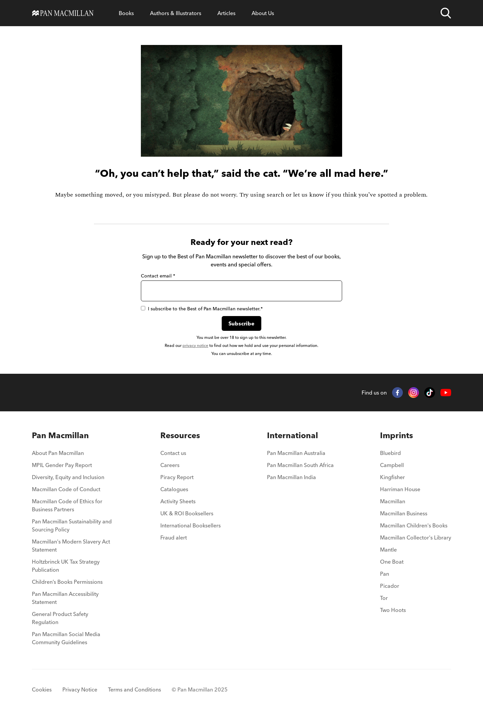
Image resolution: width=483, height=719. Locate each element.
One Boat (392, 561)
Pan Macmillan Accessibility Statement (65, 597)
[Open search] (445, 13)
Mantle (388, 549)
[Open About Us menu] (263, 13)
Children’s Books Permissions (67, 581)
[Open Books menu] (126, 13)
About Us (263, 13)
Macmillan (392, 501)
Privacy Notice (79, 689)
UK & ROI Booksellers (186, 513)
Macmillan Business (403, 513)
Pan (384, 573)
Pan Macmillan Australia (296, 453)
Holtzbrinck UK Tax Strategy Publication (66, 565)
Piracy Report (177, 477)
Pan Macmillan (60, 435)
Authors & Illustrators (175, 13)
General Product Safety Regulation (60, 618)
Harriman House (400, 489)
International (292, 435)
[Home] (63, 13)
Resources (180, 435)
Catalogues (174, 489)
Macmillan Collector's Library (415, 537)
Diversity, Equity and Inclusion (68, 477)
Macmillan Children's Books (413, 525)
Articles (226, 13)
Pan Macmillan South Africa (300, 465)
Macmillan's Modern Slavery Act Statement (71, 545)
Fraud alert (173, 537)
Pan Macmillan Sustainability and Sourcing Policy (72, 525)
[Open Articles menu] (226, 13)
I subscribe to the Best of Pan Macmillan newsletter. (202, 309)
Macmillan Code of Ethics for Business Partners (67, 505)
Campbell (392, 465)
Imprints (396, 435)
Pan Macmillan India (291, 477)
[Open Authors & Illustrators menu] (175, 13)
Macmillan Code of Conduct (66, 489)
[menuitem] (73, 455)
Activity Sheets (178, 501)
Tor (384, 598)
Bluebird (390, 453)
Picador (389, 585)
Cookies (42, 689)
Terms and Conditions (134, 689)
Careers (169, 465)
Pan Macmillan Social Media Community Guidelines (66, 638)
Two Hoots (393, 610)
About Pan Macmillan (58, 453)
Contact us (173, 453)
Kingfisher (392, 477)
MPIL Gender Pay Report (62, 465)
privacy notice (195, 345)
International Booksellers (190, 525)
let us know (308, 194)
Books (126, 13)
